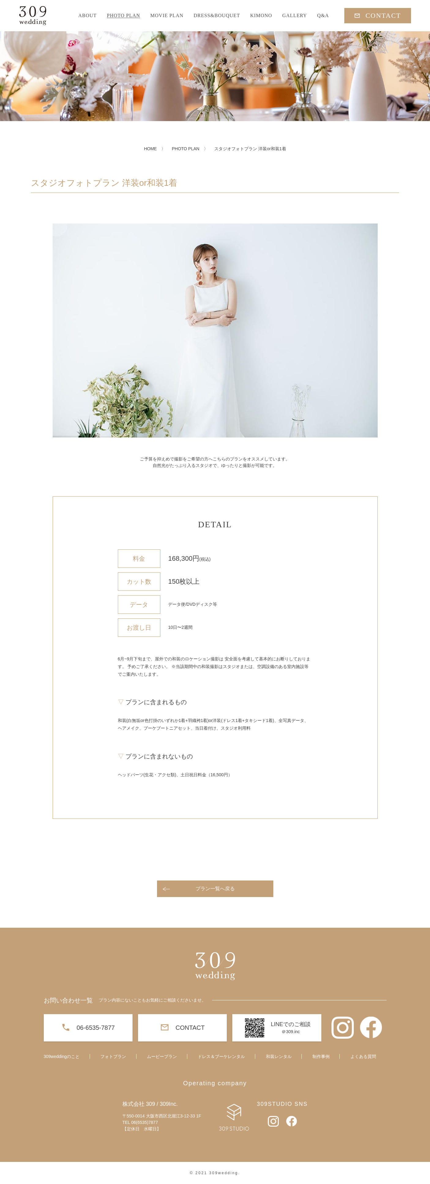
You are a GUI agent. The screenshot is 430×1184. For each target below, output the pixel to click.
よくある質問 (363, 1056)
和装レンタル (279, 1056)
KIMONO (261, 15)
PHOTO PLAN (123, 15)
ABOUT (87, 15)
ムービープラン (162, 1056)
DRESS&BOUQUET (216, 15)
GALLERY (294, 15)
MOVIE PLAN (166, 15)
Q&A (323, 15)
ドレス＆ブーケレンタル (221, 1056)
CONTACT (383, 15)
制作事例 (321, 1056)
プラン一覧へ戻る (215, 888)
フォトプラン (113, 1056)
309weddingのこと (62, 1056)
